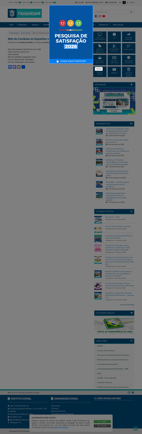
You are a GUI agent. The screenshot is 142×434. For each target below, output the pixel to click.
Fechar (98, 69)
